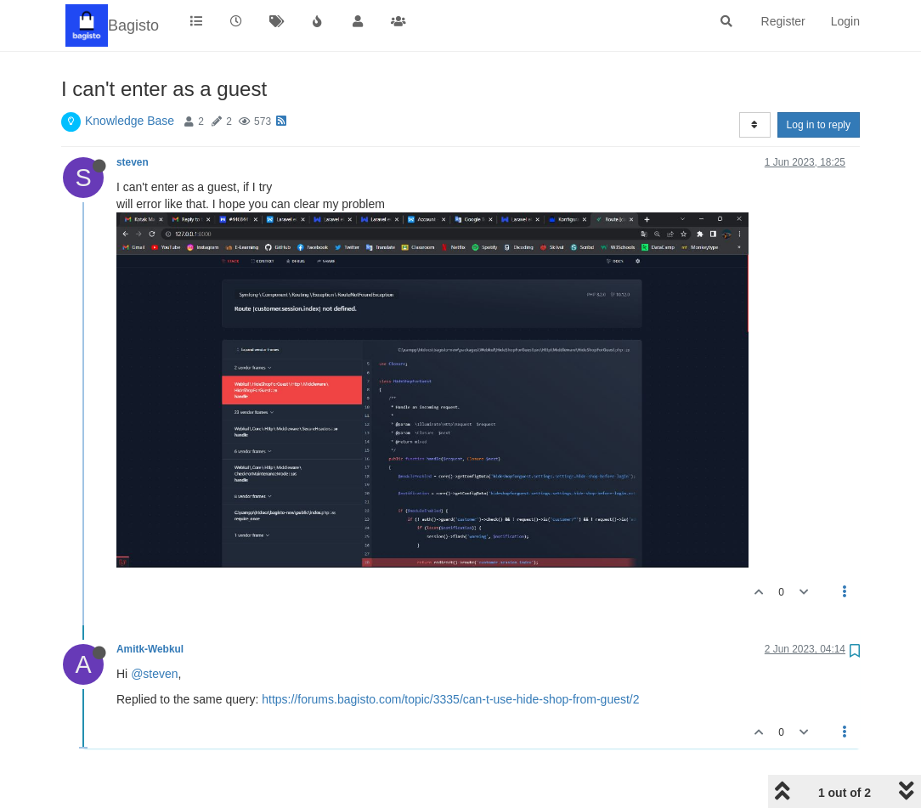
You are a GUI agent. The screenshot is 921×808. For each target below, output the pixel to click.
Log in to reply (818, 125)
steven (132, 162)
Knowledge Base (129, 120)
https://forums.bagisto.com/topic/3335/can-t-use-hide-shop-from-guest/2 (450, 699)
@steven (154, 674)
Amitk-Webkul (150, 649)
